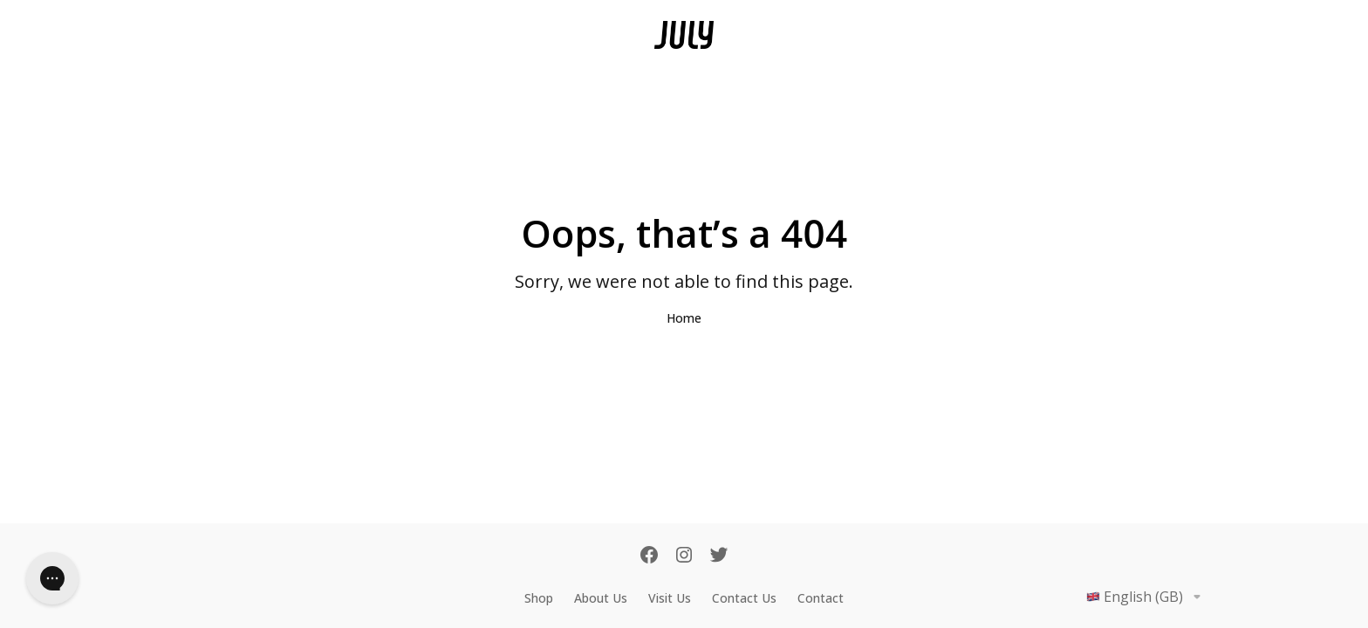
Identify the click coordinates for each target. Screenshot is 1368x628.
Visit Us (669, 598)
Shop (538, 598)
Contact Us (744, 598)
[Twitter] (718, 556)
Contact (820, 598)
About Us (600, 598)
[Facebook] (649, 556)
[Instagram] (684, 556)
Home (684, 318)
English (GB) (1146, 596)
